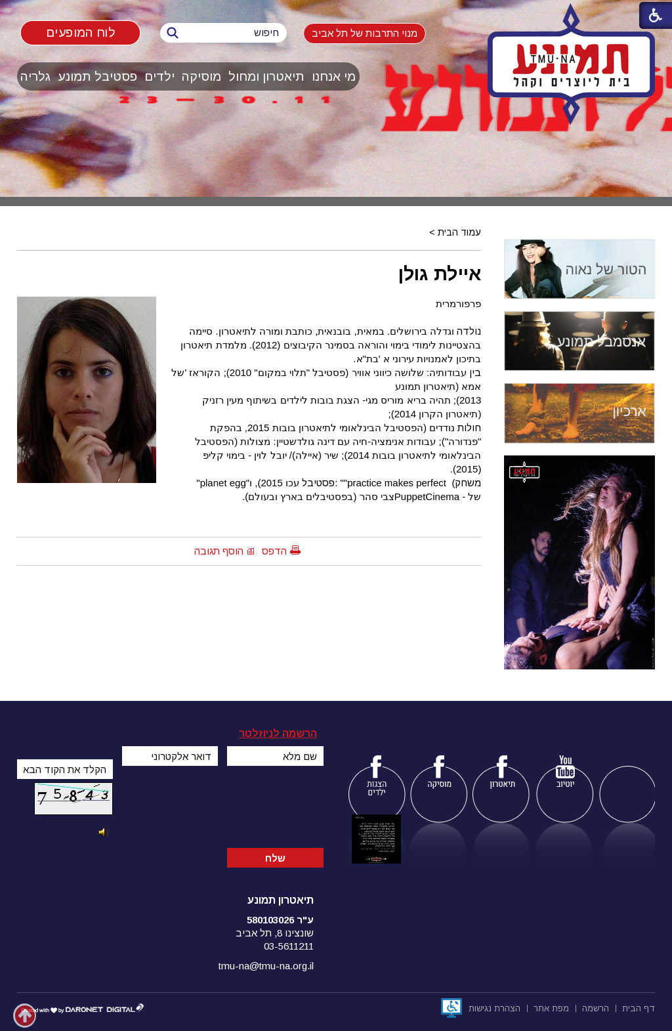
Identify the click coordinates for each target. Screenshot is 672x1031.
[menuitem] (334, 76)
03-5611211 (289, 946)
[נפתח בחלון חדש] (451, 1008)
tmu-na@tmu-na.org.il (266, 965)
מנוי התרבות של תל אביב (364, 33)
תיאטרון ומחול (266, 76)
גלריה (35, 76)
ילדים (159, 76)
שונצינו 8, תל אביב (275, 932)
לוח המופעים (80, 32)
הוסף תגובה (218, 551)
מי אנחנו (334, 76)
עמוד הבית (459, 232)
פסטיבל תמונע (97, 76)
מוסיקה (201, 76)
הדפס (274, 551)
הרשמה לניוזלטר (278, 733)
